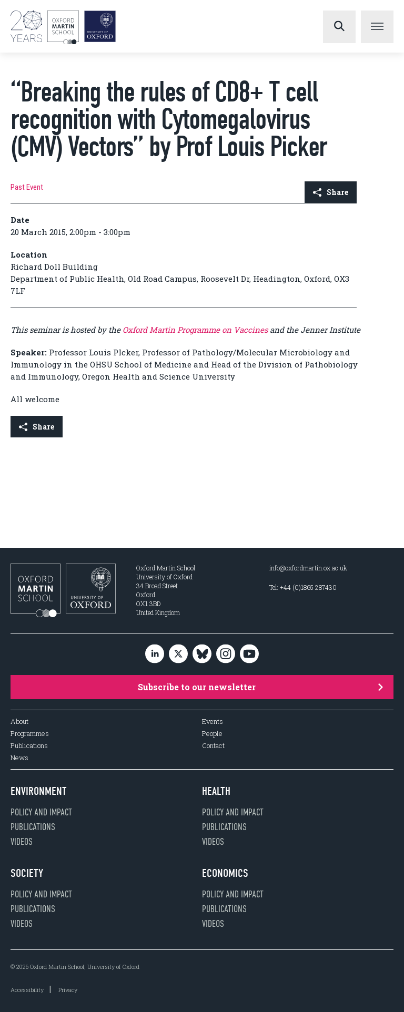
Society (27, 873)
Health (216, 791)
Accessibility (27, 990)
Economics (225, 873)
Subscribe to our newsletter (260, 686)
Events (212, 721)
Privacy (67, 990)
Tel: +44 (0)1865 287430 (303, 587)
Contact (213, 745)
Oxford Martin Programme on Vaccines (195, 329)
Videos (22, 841)
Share (330, 192)
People (212, 733)
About (19, 721)
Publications (29, 745)
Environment (39, 791)
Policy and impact (41, 812)
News (19, 757)
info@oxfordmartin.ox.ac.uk (308, 568)
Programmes (30, 733)
